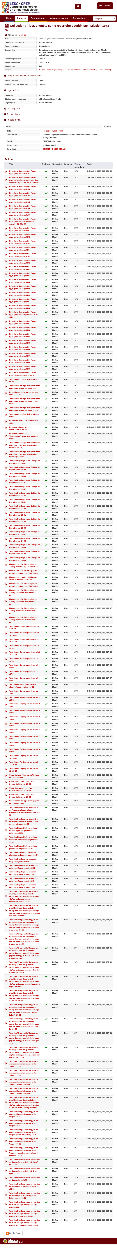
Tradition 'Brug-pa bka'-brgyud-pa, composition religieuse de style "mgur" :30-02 (24, 1141)
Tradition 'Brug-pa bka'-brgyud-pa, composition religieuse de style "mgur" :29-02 (24, 1114)
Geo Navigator (38, 18)
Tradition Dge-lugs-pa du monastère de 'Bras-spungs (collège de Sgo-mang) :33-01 (24, 1204)
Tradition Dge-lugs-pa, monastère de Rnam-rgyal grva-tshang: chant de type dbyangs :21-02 (23, 821)
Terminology (79, 18)
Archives (21, 18)
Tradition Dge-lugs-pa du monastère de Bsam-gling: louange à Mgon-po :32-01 (24, 1186)
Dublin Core (13, 1233)
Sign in (108, 5)
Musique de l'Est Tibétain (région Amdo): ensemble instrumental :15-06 (24, 601)
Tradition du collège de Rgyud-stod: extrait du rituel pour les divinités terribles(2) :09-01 (24, 454)
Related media (13, 120)
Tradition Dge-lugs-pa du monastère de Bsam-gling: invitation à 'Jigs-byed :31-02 (24, 1170)
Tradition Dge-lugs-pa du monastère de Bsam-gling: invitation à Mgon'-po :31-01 (24, 1161)
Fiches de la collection (53, 131)
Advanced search (59, 18)
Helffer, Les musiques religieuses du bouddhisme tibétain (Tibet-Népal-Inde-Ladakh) (75, 70)
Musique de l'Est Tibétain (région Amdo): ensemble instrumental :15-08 (24, 619)
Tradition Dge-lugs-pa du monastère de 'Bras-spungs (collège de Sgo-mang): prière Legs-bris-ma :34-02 (24, 1222)
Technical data (13, 114)
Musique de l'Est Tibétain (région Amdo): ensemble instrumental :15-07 (24, 610)
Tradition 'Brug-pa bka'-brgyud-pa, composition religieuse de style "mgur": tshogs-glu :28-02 (24, 1082)
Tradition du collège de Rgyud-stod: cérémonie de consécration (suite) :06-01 (24, 401)
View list (22, 35)
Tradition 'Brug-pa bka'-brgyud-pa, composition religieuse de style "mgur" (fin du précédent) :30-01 (24, 1132)
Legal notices (13, 90)
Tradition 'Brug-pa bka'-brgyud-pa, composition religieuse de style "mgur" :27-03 (24, 1063)
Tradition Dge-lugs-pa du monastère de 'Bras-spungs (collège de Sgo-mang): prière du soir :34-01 (24, 1213)
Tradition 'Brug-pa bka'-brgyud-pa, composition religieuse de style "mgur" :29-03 (24, 1123)
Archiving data (13, 108)
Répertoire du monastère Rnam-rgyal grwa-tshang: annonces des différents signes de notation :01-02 (24, 180)
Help (101, 5)
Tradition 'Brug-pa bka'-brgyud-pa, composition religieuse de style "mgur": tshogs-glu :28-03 (24, 1091)
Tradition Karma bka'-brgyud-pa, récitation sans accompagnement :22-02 (23, 839)
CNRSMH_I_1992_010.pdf (54, 149)
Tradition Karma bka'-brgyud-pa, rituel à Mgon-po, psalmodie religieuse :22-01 (23, 830)
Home (9, 18)
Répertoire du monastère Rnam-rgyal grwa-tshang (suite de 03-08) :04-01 (23, 314)
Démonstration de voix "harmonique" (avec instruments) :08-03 (23, 436)
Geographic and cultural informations (24, 75)
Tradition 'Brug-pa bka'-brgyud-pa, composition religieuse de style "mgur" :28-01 (24, 1072)
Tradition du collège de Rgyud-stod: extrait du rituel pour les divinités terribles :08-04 (24, 445)
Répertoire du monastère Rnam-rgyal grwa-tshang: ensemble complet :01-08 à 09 (23, 221)
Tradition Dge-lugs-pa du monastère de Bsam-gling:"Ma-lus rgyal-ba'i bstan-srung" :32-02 (24, 1195)
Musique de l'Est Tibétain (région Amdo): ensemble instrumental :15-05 (24, 592)
